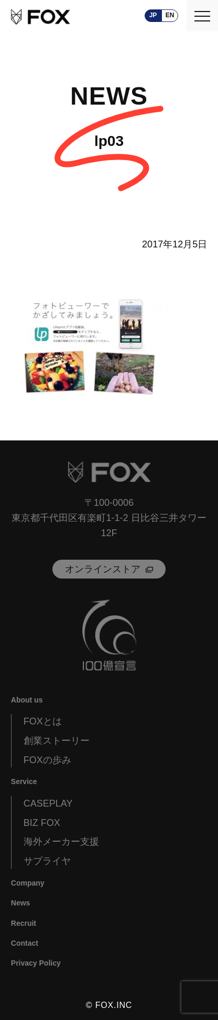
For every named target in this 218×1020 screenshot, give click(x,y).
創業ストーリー (57, 740)
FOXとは (43, 721)
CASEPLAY (48, 803)
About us (27, 700)
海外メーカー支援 (61, 841)
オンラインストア (102, 569)
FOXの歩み (47, 760)
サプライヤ (47, 861)
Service (24, 781)
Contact (24, 943)
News (20, 903)
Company (28, 883)
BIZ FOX (42, 823)
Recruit (23, 923)
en (170, 15)
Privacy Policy (36, 963)
